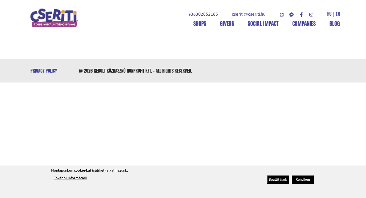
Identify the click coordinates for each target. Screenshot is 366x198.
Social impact (263, 24)
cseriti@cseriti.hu (249, 14)
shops (199, 24)
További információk (70, 178)
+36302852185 (203, 14)
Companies (304, 24)
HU (329, 14)
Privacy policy (44, 70)
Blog (334, 24)
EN (338, 14)
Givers (227, 24)
